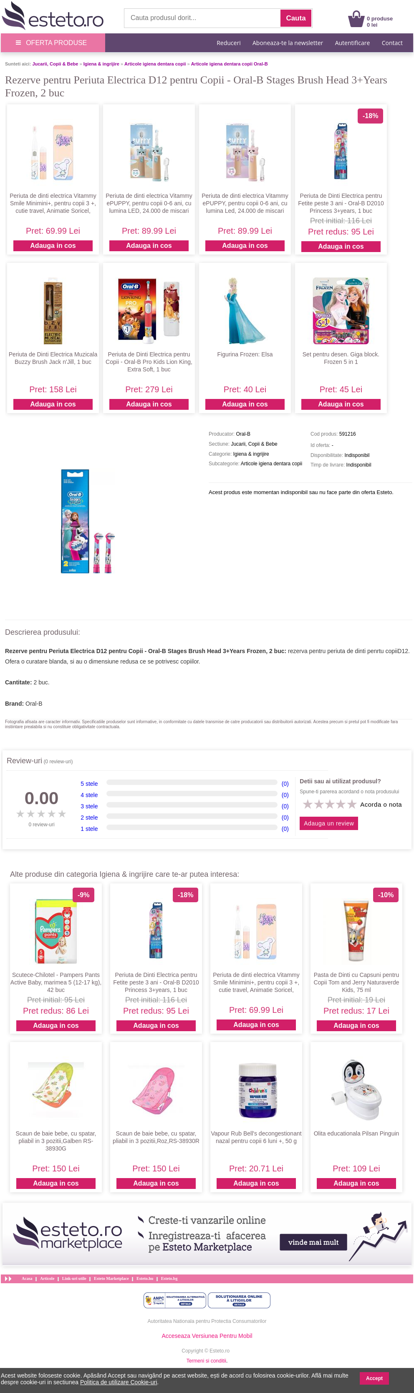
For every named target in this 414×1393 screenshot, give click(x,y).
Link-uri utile (74, 1278)
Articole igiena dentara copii (155, 63)
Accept (374, 1378)
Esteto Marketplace (111, 1278)
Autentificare (352, 43)
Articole (47, 1278)
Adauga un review (329, 823)
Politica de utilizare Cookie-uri (118, 1382)
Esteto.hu (144, 1278)
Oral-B (33, 703)
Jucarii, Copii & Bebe (55, 63)
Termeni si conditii (206, 1361)
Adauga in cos (53, 245)
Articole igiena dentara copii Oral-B (229, 63)
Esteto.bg (169, 1278)
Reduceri (228, 43)
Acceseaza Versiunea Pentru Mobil (207, 1335)
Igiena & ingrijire (101, 63)
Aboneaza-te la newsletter (287, 43)
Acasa (27, 1278)
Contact (392, 43)
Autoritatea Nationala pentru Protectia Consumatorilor (207, 1321)
